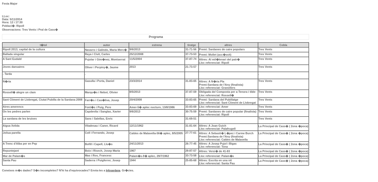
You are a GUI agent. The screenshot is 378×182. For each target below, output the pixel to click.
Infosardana (113, 170)
